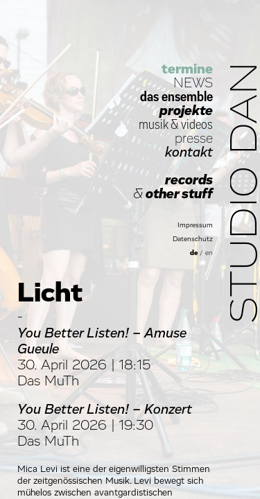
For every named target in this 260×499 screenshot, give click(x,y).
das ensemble (176, 97)
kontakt (189, 152)
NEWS (193, 83)
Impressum (195, 225)
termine (187, 69)
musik (153, 125)
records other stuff (173, 187)
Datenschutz (193, 239)
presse (194, 139)
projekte (186, 111)
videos (197, 125)
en (209, 253)
